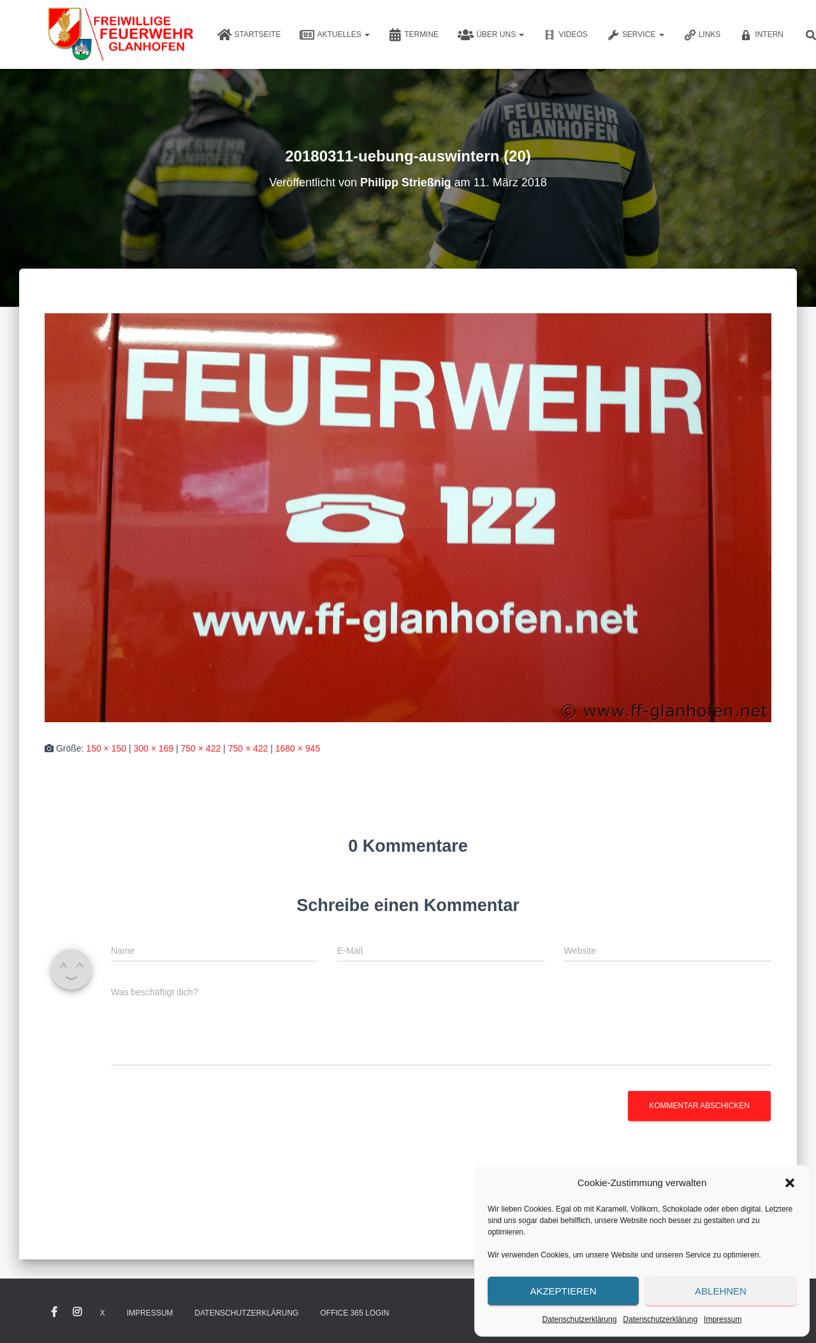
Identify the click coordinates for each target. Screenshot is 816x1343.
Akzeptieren (563, 1291)
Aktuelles (335, 35)
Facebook (54, 1312)
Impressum (722, 1319)
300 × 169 (153, 748)
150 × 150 (106, 748)
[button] (789, 1182)
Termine (414, 35)
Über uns (491, 35)
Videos (565, 35)
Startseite (249, 35)
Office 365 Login (354, 1313)
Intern (761, 35)
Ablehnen (721, 1291)
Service (635, 35)
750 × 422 (201, 748)
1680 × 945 (297, 748)
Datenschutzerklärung (580, 1319)
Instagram (77, 1312)
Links (702, 35)
